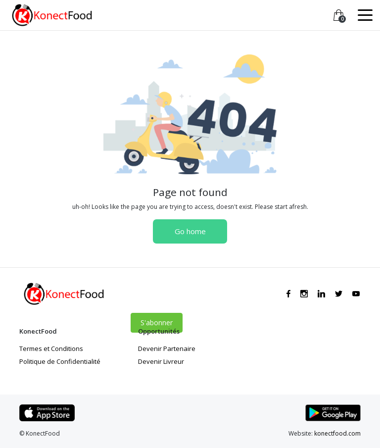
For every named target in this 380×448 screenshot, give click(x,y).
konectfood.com (337, 433)
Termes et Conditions (51, 348)
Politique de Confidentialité (59, 361)
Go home (190, 231)
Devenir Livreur (161, 361)
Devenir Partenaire (166, 348)
